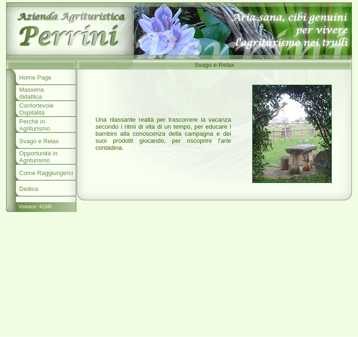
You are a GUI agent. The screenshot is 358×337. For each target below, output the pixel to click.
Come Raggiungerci (46, 172)
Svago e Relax (39, 141)
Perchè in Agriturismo (34, 125)
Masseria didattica (31, 93)
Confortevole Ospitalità (36, 109)
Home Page (35, 77)
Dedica (28, 188)
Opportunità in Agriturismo (38, 157)
